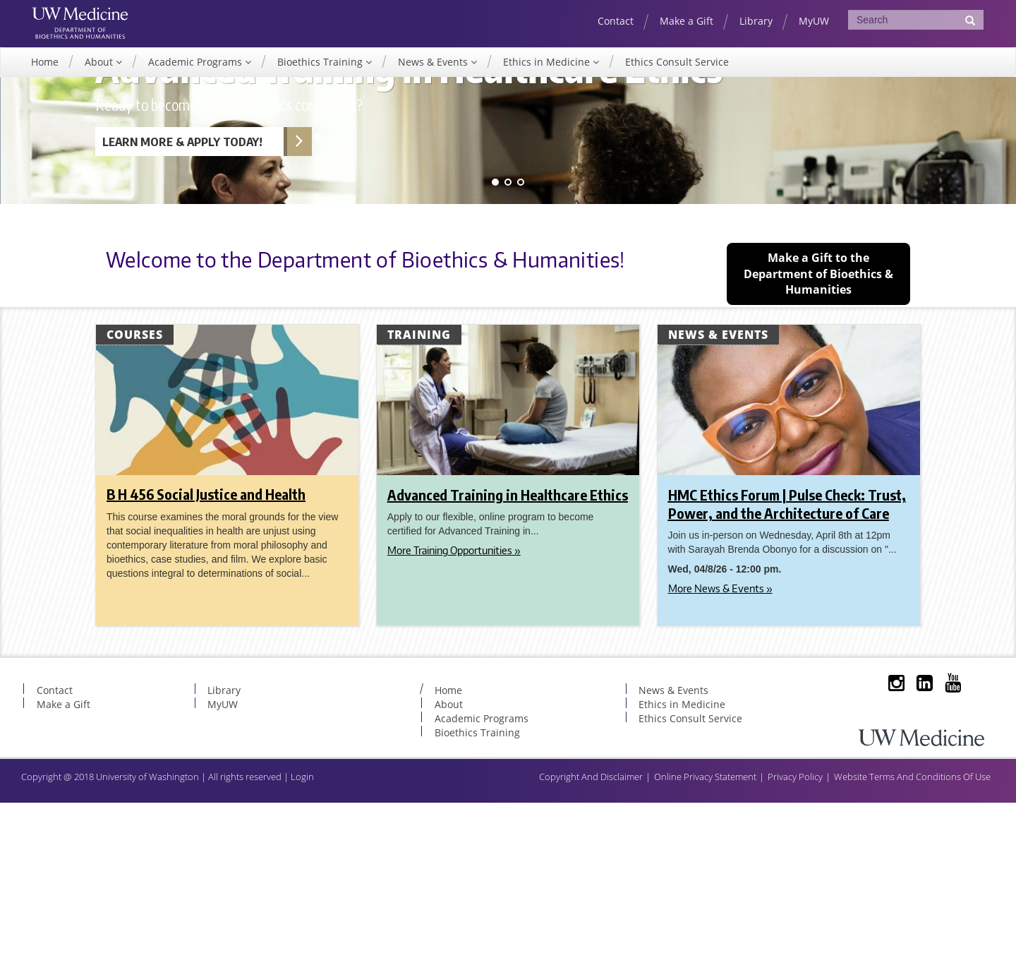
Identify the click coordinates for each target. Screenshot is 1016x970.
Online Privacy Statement (705, 944)
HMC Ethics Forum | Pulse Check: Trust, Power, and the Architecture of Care (787, 671)
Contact (616, 21)
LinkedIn (914, 863)
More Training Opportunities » (454, 718)
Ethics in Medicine (548, 73)
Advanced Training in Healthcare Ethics (507, 662)
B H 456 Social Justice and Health (206, 661)
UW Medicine (98, 19)
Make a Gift (686, 21)
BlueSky (970, 863)
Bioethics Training (321, 73)
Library (756, 21)
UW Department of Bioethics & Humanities (98, 41)
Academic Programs (196, 73)
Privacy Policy (795, 944)
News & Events (434, 73)
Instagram (885, 863)
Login (302, 944)
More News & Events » (720, 756)
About (100, 73)
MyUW (814, 21)
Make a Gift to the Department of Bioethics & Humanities (818, 441)
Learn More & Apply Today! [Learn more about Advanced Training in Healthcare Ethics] (182, 308)
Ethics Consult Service (677, 73)
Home (45, 73)
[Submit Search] (970, 20)
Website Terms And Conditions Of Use (912, 944)
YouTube (942, 863)
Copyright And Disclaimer (591, 944)
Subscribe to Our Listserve (857, 863)
